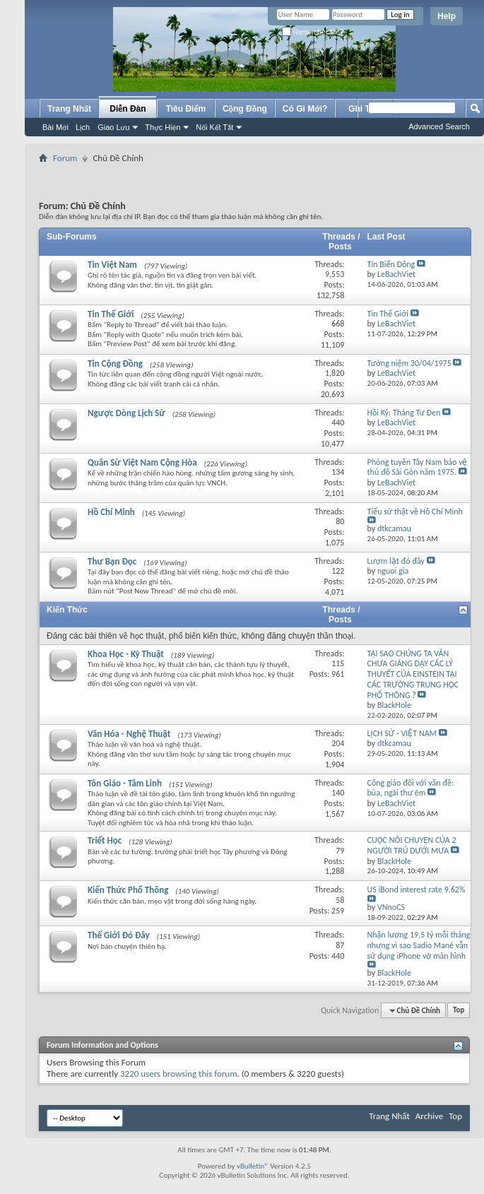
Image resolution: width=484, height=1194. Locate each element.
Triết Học (105, 840)
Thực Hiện (162, 127)
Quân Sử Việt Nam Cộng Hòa (142, 462)
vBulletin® (252, 1166)
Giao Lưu (113, 127)
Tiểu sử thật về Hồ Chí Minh (415, 511)
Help (446, 16)
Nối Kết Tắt (214, 127)
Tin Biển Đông (391, 264)
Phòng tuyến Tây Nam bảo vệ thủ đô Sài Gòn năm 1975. (417, 467)
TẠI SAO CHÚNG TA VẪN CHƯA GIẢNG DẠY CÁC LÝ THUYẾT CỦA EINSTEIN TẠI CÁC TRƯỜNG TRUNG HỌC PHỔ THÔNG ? (413, 674)
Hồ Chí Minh (111, 512)
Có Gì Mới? (305, 109)
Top (458, 1010)
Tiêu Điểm (186, 109)
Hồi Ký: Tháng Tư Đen (404, 413)
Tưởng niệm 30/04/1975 (409, 363)
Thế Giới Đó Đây (119, 935)
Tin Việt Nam (112, 264)
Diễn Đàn (128, 109)
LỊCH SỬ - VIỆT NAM (402, 733)
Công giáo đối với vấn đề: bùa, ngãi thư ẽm (410, 788)
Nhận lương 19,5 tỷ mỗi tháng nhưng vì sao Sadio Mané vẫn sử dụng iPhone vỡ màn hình (419, 945)
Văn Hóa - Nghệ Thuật (129, 733)
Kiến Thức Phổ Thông (128, 890)
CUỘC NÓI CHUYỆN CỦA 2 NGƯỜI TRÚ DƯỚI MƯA (411, 845)
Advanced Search (439, 126)
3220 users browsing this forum (178, 1073)
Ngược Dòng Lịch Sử (126, 413)
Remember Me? (312, 32)
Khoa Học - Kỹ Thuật (126, 654)
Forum (65, 158)
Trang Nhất (69, 109)
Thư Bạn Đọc (112, 561)
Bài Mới (55, 127)
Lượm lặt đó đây (396, 561)
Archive (429, 1116)
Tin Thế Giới (111, 314)
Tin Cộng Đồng (115, 363)
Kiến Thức (67, 610)
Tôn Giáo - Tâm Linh (125, 783)
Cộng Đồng (245, 109)
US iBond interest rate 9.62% (416, 889)
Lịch (83, 127)
